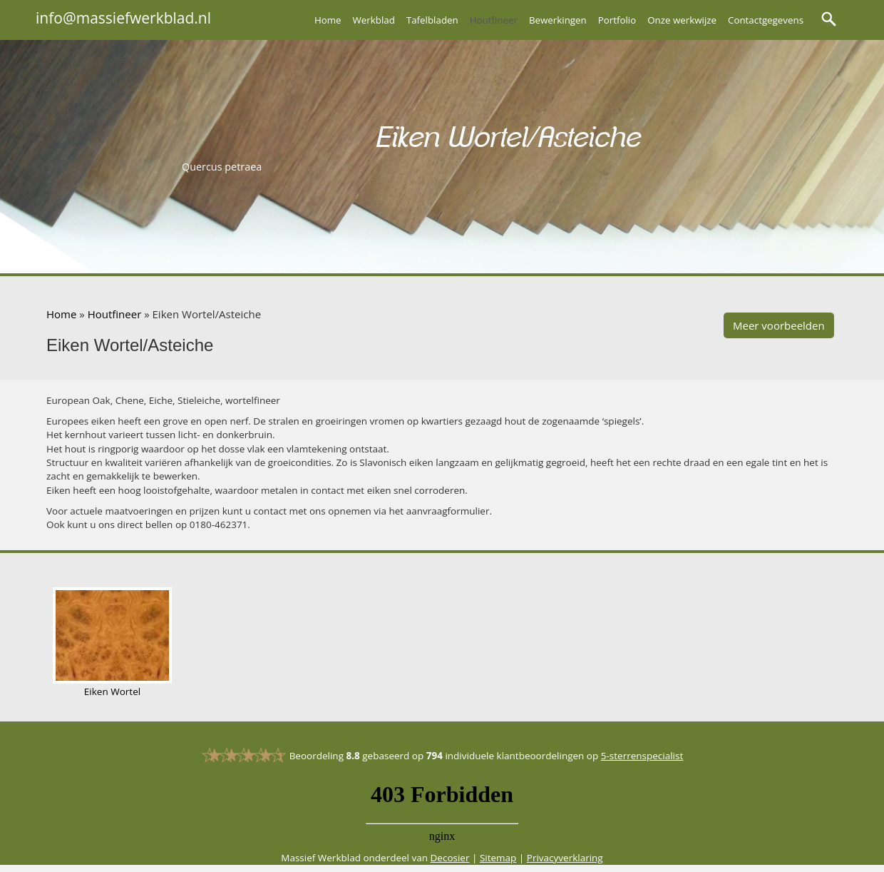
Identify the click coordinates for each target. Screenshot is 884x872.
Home (327, 20)
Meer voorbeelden (779, 325)
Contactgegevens (765, 20)
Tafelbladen (432, 20)
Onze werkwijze (681, 20)
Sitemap (498, 857)
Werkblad (374, 20)
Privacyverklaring (565, 857)
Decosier (450, 857)
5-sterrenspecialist (642, 755)
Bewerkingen (558, 20)
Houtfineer (494, 20)
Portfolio (617, 20)
